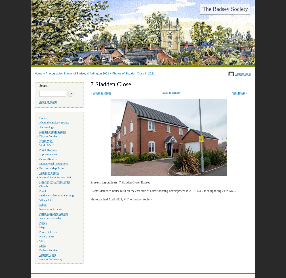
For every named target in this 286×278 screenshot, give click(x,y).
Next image (239, 92)
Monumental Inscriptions (53, 163)
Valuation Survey (49, 172)
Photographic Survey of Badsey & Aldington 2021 (77, 73)
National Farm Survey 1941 (55, 177)
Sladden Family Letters (52, 131)
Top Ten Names (48, 154)
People (43, 191)
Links (42, 245)
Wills (42, 241)
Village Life (46, 200)
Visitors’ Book (47, 254)
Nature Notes (47, 236)
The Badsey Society (225, 9)
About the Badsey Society (54, 122)
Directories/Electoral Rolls (54, 181)
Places (43, 222)
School (43, 204)
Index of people (48, 101)
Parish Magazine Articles (53, 213)
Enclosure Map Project (52, 168)
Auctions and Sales (50, 218)
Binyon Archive (48, 136)
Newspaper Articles (50, 209)
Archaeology (46, 127)
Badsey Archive (48, 250)
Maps (42, 227)
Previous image (102, 92)
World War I (46, 140)
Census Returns (48, 159)
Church (43, 186)
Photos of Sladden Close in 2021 (133, 73)
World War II (46, 145)
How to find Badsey (50, 259)
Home (38, 73)
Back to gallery (171, 92)
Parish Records (48, 150)
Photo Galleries (48, 232)
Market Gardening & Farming (56, 195)
